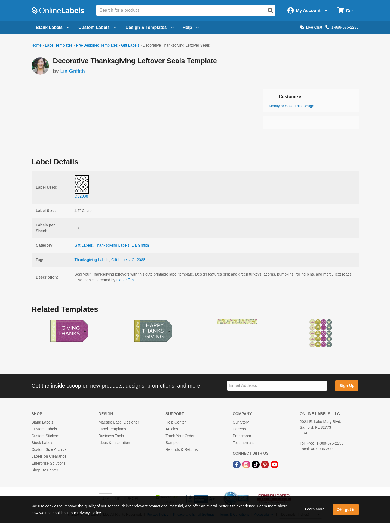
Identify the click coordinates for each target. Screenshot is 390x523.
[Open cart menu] (346, 10)
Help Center (175, 422)
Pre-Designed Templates (97, 45)
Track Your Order (179, 436)
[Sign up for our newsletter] (277, 386)
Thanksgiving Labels (112, 245)
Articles (171, 429)
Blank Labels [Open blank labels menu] (53, 27)
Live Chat (311, 27)
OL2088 (138, 260)
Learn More (314, 509)
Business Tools (111, 436)
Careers (239, 429)
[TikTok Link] (256, 464)
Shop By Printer (45, 470)
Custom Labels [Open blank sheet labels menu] (97, 27)
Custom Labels (44, 429)
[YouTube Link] (274, 464)
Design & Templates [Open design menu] (149, 27)
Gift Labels (130, 45)
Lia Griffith (72, 71)
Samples (172, 442)
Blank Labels (42, 422)
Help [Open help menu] (191, 27)
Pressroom (242, 436)
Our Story (241, 422)
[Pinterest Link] (265, 464)
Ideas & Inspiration (114, 442)
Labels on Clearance (49, 456)
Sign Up (347, 385)
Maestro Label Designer (119, 422)
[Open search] (270, 11)
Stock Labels (42, 442)
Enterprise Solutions (49, 463)
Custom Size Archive (49, 449)
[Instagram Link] (246, 464)
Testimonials (243, 442)
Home (37, 45)
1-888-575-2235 (342, 27)
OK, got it (345, 509)
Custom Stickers (45, 436)
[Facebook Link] (237, 464)
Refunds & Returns (181, 449)
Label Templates (59, 45)
